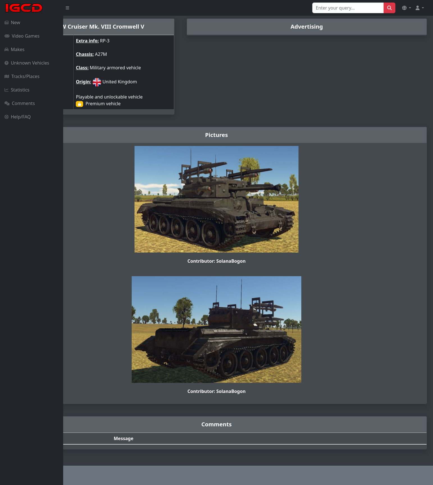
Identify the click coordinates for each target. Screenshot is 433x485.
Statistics (16, 90)
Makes (14, 49)
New (12, 22)
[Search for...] (348, 8)
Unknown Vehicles (26, 63)
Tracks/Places (22, 76)
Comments (19, 103)
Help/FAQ (17, 117)
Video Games (22, 36)
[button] (406, 7)
